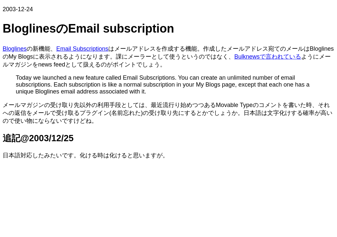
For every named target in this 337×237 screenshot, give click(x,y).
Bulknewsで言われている (267, 56)
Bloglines (15, 48)
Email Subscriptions (82, 48)
